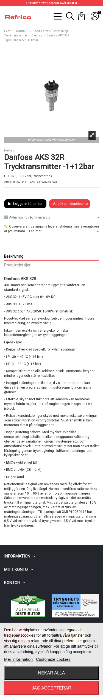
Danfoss (9, 150)
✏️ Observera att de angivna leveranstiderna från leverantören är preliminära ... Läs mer (51, 229)
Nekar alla (51, 673)
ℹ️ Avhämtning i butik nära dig (51, 217)
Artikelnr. (10, 181)
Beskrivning (13, 256)
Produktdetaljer (17, 265)
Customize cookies (53, 659)
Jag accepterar (51, 688)
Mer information (18, 659)
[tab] (51, 217)
